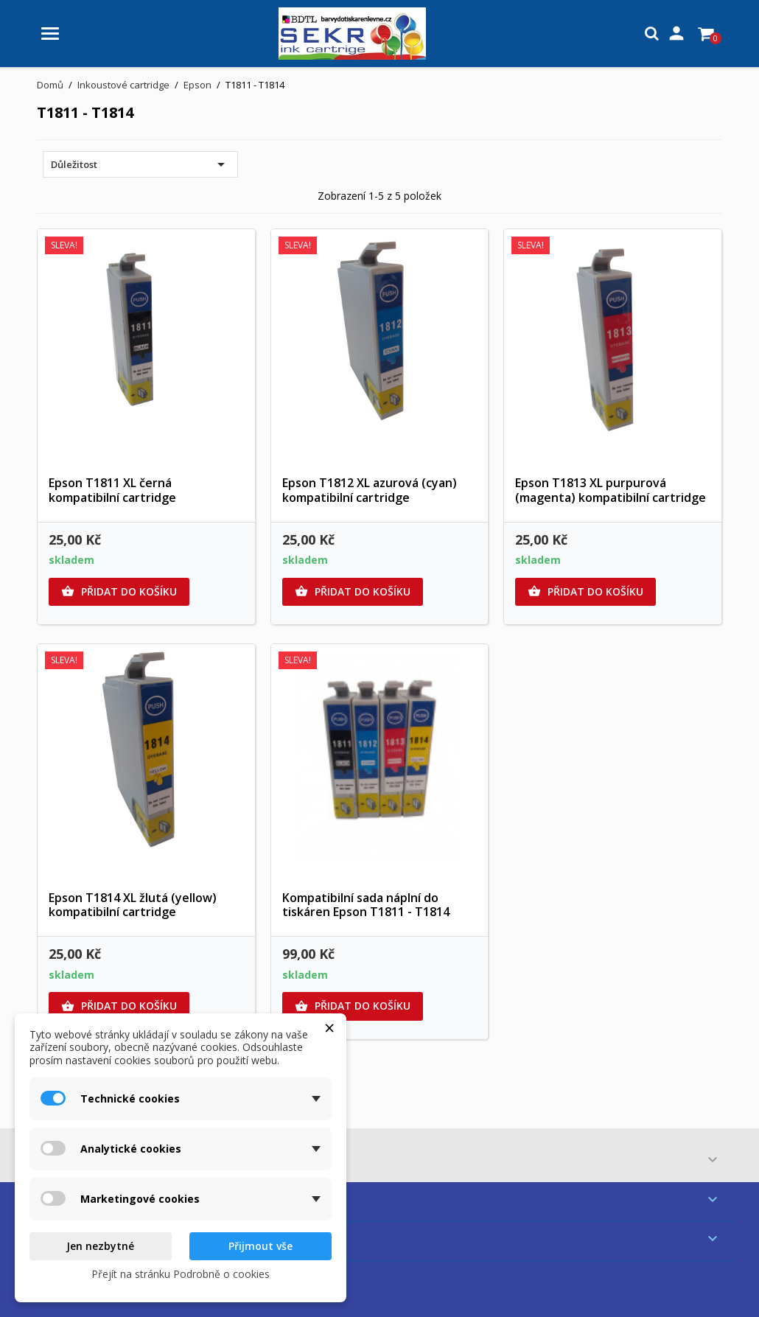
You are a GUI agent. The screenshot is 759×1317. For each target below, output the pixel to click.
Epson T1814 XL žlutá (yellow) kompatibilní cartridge (133, 905)
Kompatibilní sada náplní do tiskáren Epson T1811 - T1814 (366, 905)
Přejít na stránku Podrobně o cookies (180, 1274)
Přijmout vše (260, 1246)
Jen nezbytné (100, 1246)
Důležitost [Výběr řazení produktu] (140, 164)
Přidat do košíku (119, 591)
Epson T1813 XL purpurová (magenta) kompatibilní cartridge (610, 490)
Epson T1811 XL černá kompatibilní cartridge (112, 490)
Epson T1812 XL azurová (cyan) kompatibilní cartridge (369, 490)
